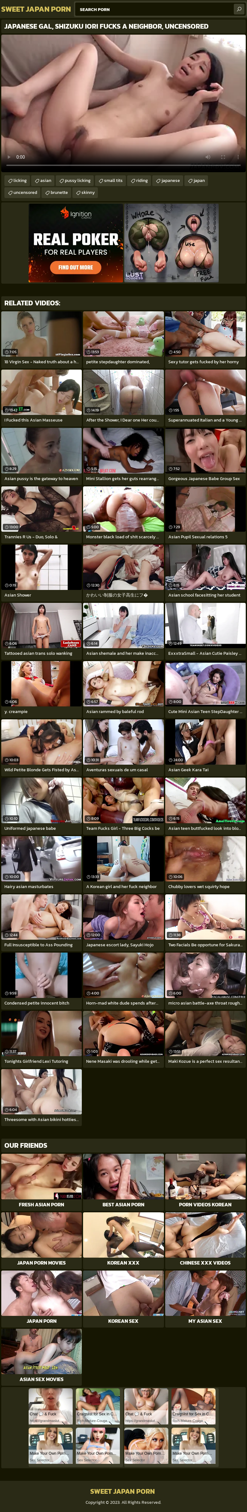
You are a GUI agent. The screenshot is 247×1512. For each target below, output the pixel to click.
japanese (170, 180)
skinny (88, 192)
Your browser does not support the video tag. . (123, 103)
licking (20, 180)
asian (45, 180)
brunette (59, 192)
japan (199, 180)
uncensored (25, 192)
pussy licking (78, 180)
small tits (113, 180)
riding (142, 180)
